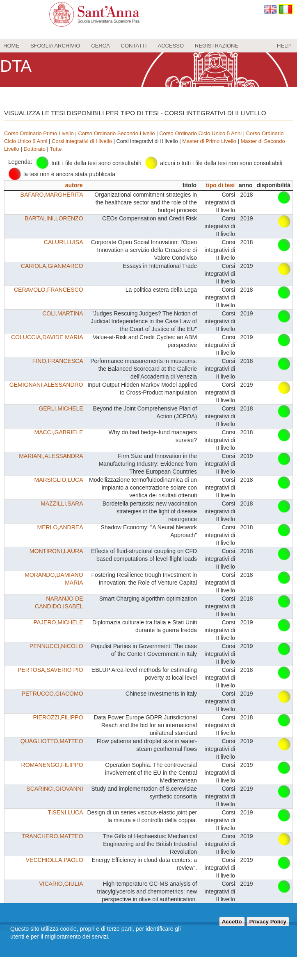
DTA (16, 66)
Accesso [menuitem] (171, 46)
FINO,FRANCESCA (57, 361)
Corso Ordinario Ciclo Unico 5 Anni (200, 133)
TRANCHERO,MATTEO (52, 836)
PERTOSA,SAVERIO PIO (50, 670)
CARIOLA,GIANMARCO (52, 266)
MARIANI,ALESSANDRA (51, 456)
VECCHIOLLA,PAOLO (54, 860)
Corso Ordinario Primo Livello (39, 133)
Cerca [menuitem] (100, 46)
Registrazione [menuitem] (216, 46)
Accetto (232, 921)
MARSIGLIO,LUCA (58, 479)
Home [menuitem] (11, 46)
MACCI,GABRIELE (58, 432)
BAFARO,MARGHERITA (52, 194)
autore (74, 185)
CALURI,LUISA (63, 242)
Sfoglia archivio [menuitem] (55, 46)
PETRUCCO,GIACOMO (52, 693)
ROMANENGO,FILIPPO (52, 765)
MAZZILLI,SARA (62, 503)
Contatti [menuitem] (134, 46)
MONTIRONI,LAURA (56, 551)
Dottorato (34, 149)
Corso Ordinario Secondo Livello (116, 133)
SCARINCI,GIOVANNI (54, 788)
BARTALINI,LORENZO (54, 218)
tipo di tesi (220, 185)
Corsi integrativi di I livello (82, 141)
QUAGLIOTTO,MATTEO (52, 741)
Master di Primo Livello (209, 141)
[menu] (148, 45)
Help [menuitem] (284, 46)
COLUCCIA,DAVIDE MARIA (47, 337)
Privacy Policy (267, 921)
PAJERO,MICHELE (58, 622)
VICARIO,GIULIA (61, 883)
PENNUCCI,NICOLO (56, 646)
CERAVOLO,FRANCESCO (48, 289)
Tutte (56, 149)
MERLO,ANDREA (60, 527)
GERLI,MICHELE (61, 408)
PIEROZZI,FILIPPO (58, 717)
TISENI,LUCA (65, 812)
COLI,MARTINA (62, 313)
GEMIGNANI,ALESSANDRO (46, 384)
